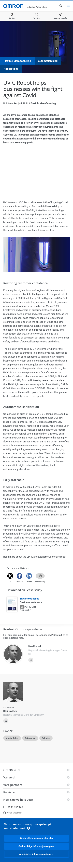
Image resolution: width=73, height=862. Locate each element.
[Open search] (61, 6)
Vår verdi (9, 777)
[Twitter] (10, 575)
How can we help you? (18, 799)
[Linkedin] (29, 575)
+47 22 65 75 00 (13, 807)
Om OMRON (11, 770)
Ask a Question (12, 812)
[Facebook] (19, 575)
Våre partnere (12, 785)
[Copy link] (40, 576)
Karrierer (9, 792)
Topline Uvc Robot (29, 598)
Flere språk (24, 610)
